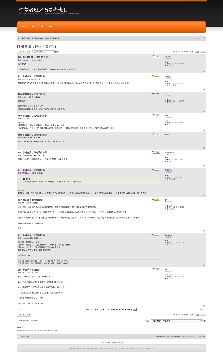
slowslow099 (26, 155)
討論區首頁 (25, 38)
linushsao (25, 238)
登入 (50, 26)
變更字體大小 (203, 37)
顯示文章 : (95, 309)
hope (23, 119)
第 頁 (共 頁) (187, 51)
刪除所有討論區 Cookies (171, 336)
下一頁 (202, 309)
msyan (24, 79)
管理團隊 (157, 336)
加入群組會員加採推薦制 (30, 200)
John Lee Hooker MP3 (126, 348)
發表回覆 (24, 51)
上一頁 (20, 309)
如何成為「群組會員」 (53, 38)
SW (23, 203)
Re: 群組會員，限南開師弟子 (34, 57)
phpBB (79, 348)
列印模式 (198, 37)
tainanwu (25, 60)
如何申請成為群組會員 (29, 269)
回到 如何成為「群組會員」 (28, 320)
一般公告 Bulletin (36, 38)
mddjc (24, 97)
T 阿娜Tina (25, 173)
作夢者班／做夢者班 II (43, 10)
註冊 (42, 26)
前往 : (147, 321)
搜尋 (33, 26)
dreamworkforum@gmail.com (30, 223)
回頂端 (204, 72)
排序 (113, 309)
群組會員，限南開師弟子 (37, 46)
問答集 (24, 26)
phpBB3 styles (149, 348)
